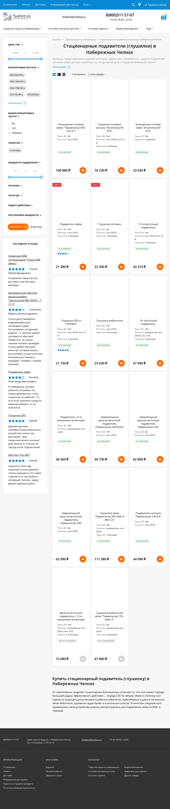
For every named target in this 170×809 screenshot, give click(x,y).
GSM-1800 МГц (17, 81)
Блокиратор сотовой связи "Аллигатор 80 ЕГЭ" (148, 128)
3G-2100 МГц (16, 94)
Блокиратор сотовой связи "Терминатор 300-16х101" (70, 128)
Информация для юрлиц (64, 4)
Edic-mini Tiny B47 (19, 455)
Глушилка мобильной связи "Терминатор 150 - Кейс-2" (110, 616)
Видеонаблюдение (133, 767)
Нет (12, 128)
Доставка (40, 4)
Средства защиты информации (80, 39)
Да (11, 123)
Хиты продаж (96, 74)
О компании (10, 4)
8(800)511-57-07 (120, 15)
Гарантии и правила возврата (18, 783)
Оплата (26, 4)
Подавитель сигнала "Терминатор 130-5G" (148, 514)
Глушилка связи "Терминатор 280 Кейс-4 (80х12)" (109, 516)
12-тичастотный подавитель (148, 225)
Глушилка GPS (17, 415)
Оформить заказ (54, 775)
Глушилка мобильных (109, 320)
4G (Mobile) (33, 94)
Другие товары (131, 775)
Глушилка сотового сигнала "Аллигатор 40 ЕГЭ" (109, 128)
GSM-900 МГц (17, 74)
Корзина (50, 767)
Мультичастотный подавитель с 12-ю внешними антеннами (71, 616)
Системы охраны (96, 775)
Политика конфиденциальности (19, 787)
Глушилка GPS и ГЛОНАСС (71, 322)
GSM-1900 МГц (17, 88)
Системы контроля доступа (101, 771)
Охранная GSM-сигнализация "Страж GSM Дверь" (24, 259)
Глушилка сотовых (109, 224)
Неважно (15, 132)
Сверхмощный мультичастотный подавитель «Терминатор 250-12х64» (148, 423)
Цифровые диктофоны (135, 771)
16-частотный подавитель (148, 322)
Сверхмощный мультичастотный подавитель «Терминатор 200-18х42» (71, 519)
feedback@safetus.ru (74, 16)
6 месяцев (15, 150)
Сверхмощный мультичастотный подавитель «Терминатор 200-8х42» (109, 422)
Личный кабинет (54, 771)
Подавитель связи (71, 224)
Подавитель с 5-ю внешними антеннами (71, 418)
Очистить (36, 227)
